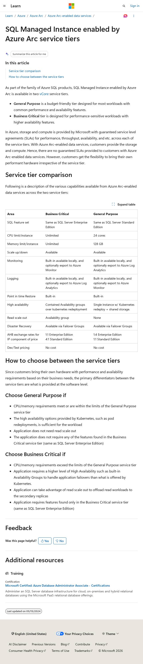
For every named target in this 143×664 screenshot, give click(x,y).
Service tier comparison (25, 71)
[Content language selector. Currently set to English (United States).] (29, 633)
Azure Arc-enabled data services (69, 16)
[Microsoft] (71, 6)
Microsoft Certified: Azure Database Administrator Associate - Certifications (57, 586)
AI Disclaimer (18, 644)
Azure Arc (36, 16)
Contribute (82, 644)
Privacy (100, 644)
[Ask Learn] (125, 16)
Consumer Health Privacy (26, 650)
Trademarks (82, 650)
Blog (64, 644)
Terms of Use (60, 650)
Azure (21, 16)
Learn (9, 16)
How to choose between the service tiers (36, 76)
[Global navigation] (4, 6)
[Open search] (124, 6)
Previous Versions (43, 644)
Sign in (134, 6)
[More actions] (134, 16)
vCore (44, 93)
